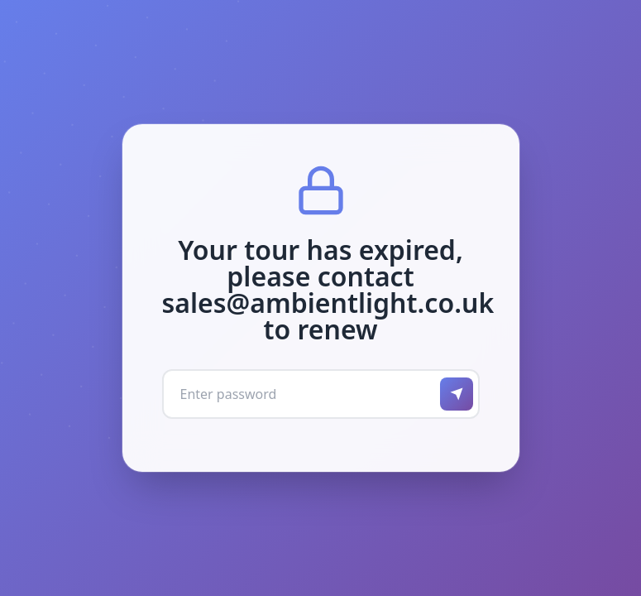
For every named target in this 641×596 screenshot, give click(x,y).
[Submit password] (456, 394)
